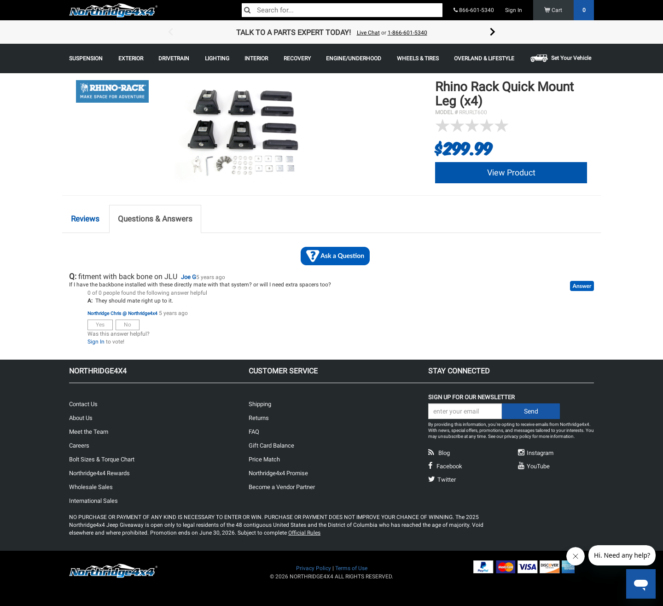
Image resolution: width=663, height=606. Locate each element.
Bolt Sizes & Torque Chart (101, 459)
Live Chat (368, 32)
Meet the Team (88, 431)
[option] (331, 32)
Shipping (260, 404)
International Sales (93, 500)
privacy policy (517, 436)
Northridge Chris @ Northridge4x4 (122, 313)
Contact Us (83, 404)
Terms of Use (351, 568)
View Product (511, 172)
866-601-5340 (474, 10)
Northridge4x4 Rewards (99, 473)
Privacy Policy (313, 568)
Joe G (188, 277)
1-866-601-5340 (407, 32)
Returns (259, 417)
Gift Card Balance (271, 445)
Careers (79, 445)
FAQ (254, 431)
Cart (569, 10)
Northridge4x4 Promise (278, 473)
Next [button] (492, 32)
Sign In (513, 10)
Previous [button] (170, 32)
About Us (81, 417)
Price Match (264, 459)
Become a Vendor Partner (282, 487)
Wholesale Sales (91, 487)
